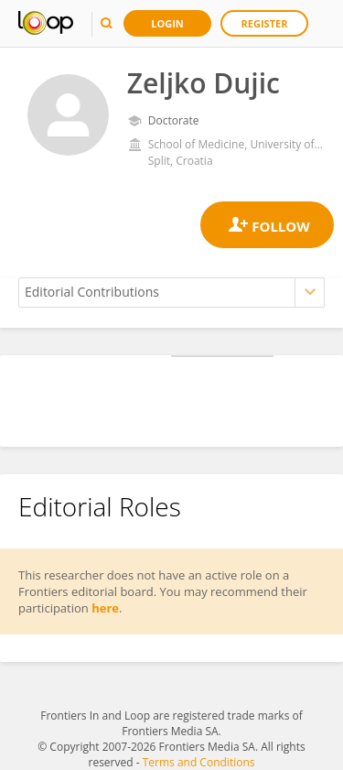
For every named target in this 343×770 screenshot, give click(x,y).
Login (167, 23)
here (105, 608)
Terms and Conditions (199, 762)
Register (264, 23)
